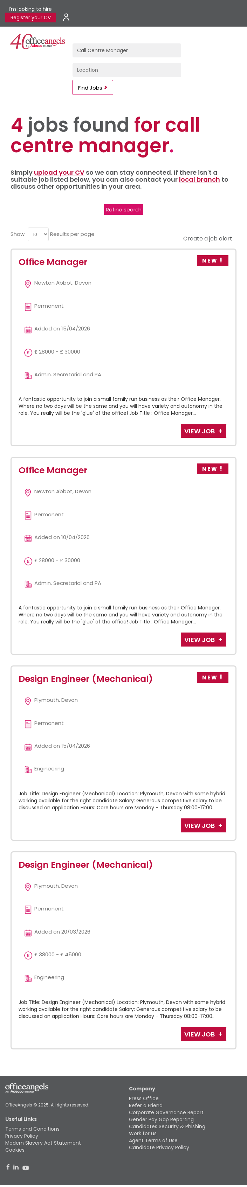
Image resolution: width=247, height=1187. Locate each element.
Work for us (143, 1133)
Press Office (144, 1098)
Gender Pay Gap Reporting (161, 1119)
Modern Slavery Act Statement (43, 1142)
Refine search (124, 209)
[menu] (38, 234)
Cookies (15, 1149)
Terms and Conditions (32, 1128)
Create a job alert (207, 239)
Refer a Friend (146, 1105)
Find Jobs (90, 87)
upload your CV (59, 172)
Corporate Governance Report (166, 1112)
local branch (199, 179)
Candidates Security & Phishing (167, 1126)
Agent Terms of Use (153, 1140)
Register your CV (31, 17)
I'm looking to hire (30, 9)
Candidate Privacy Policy (159, 1147)
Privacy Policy (21, 1135)
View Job (200, 431)
